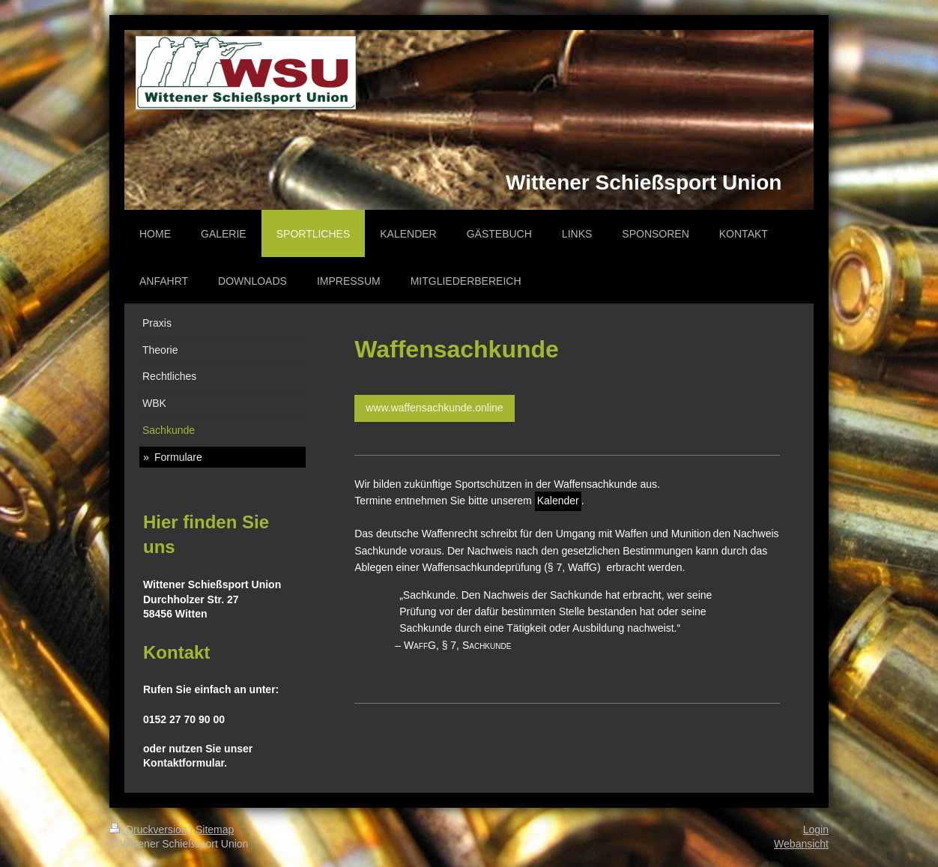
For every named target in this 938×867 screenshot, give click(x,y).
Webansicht (801, 844)
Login (816, 830)
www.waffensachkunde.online (434, 408)
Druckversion (149, 830)
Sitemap (215, 830)
